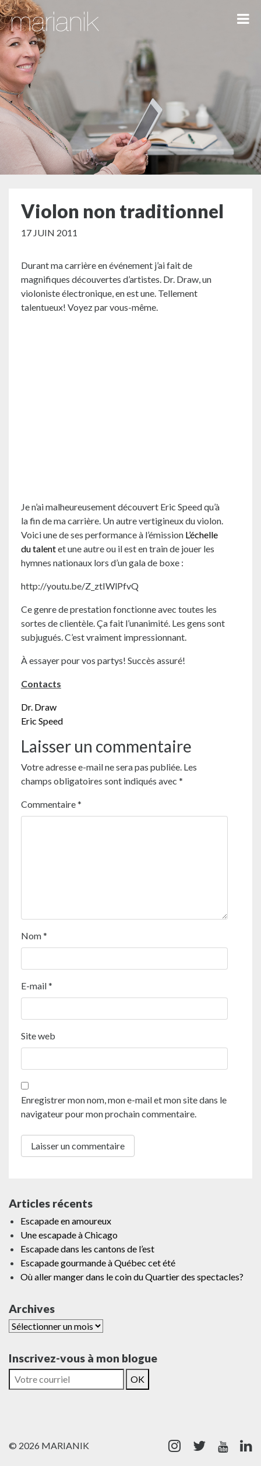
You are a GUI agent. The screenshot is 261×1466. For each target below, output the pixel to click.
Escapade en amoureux (65, 1220)
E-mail (36, 985)
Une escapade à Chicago (69, 1234)
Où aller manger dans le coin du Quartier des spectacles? (132, 1276)
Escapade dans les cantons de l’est (87, 1248)
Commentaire (51, 804)
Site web (38, 1035)
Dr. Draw (39, 706)
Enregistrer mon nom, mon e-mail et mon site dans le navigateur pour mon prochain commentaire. (124, 1106)
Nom (34, 935)
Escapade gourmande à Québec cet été (97, 1262)
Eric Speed (42, 720)
